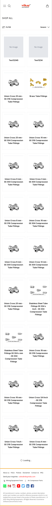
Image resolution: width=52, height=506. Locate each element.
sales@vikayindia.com (27, 476)
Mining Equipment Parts (13, 480)
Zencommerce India (15, 502)
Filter (6, 27)
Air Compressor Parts (35, 480)
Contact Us (35, 473)
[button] (44, 27)
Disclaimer (26, 473)
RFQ (41, 473)
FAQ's (13, 473)
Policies (18, 473)
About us (6, 473)
